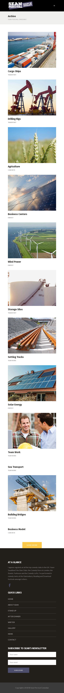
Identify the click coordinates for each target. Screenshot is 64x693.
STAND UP (12, 611)
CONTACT (12, 640)
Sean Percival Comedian (17, 19)
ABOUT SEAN (13, 605)
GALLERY (11, 628)
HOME (10, 599)
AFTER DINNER (14, 616)
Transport (12, 75)
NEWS (10, 634)
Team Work (12, 360)
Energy (10, 218)
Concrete (11, 170)
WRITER (11, 622)
